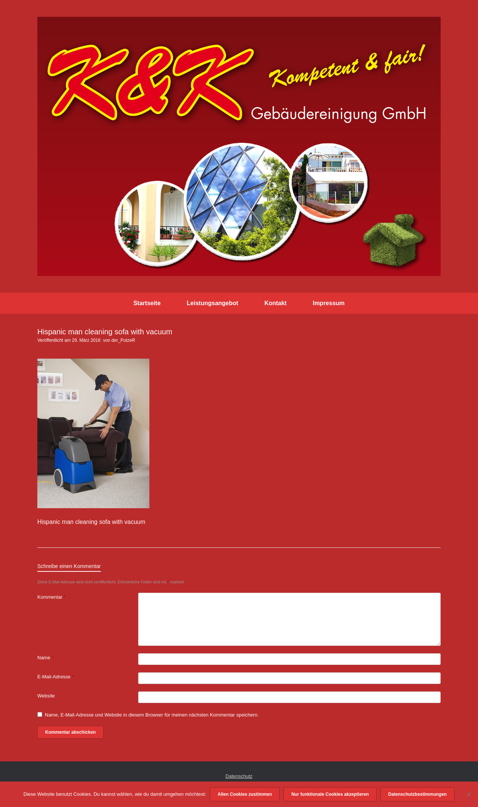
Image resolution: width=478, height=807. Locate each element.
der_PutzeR (123, 340)
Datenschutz (239, 776)
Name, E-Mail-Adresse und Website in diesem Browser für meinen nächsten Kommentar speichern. (152, 715)
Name (45, 657)
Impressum (328, 303)
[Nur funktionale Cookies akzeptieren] (468, 794)
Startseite (147, 303)
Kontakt (275, 303)
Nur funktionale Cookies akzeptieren (330, 794)
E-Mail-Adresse (55, 676)
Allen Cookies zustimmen (245, 794)
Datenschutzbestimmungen (417, 794)
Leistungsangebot (212, 303)
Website (46, 696)
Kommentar (51, 597)
